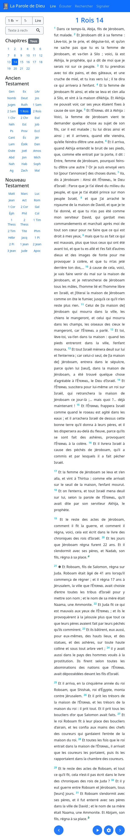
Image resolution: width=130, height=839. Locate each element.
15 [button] (21, 62)
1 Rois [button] (24, 111)
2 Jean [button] (37, 244)
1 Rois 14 (89, 20)
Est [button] (24, 124)
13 (69, 348)
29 (55, 767)
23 (83, 628)
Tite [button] (24, 231)
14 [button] (15, 62)
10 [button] (28, 55)
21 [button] (21, 68)
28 (79, 739)
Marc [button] (24, 194)
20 (103, 537)
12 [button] (40, 55)
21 (55, 566)
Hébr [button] (11, 237)
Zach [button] (24, 170)
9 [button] (21, 55)
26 (85, 695)
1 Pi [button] (37, 237)
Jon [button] (24, 157)
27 (118, 714)
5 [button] (34, 49)
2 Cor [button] (24, 207)
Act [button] (24, 200)
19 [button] (9, 68)
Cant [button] (11, 137)
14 (118, 380)
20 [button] (15, 68)
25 (55, 682)
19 (55, 518)
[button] (59, 830)
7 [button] (8, 55)
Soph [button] (37, 164)
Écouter (65, 6)
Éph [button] (11, 213)
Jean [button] (12, 200)
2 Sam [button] (11, 111)
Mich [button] (37, 157)
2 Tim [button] (12, 231)
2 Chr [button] (24, 118)
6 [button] (40, 49)
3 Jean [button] (11, 251)
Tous (33, 41)
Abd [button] (11, 157)
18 (55, 490)
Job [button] (37, 124)
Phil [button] (24, 213)
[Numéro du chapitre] (26, 21)
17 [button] (34, 62)
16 (90, 442)
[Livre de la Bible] (13, 21)
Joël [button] (24, 151)
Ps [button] (11, 131)
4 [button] (27, 49)
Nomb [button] (11, 98)
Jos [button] (37, 98)
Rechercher (84, 6)
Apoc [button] (37, 251)
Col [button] (37, 213)
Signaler (102, 6)
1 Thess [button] (12, 222)
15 (78, 405)
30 (112, 780)
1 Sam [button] (37, 105)
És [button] (24, 137)
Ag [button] (12, 170)
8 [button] (15, 55)
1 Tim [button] (37, 220)
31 (77, 792)
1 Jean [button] (24, 244)
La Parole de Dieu (24, 6)
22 (95, 603)
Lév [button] (37, 91)
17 (55, 471)
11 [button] (34, 55)
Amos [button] (37, 151)
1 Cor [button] (11, 207)
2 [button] (15, 49)
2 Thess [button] (24, 222)
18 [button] (40, 62)
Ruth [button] (24, 105)
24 (108, 647)
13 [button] (9, 62)
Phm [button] (37, 231)
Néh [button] (11, 124)
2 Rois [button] (37, 111)
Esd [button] (37, 118)
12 (111, 329)
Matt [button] (11, 194)
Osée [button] (11, 151)
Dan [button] (37, 144)
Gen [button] (11, 91)
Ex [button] (24, 91)
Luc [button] (37, 194)
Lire (53, 6)
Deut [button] (24, 98)
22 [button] (28, 68)
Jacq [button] (24, 237)
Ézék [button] (24, 144)
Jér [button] (37, 137)
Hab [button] (24, 164)
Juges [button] (12, 105)
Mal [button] (37, 170)
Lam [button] (12, 144)
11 (82, 304)
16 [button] (28, 62)
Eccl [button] (37, 131)
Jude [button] (24, 251)
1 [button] (8, 49)
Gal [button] (37, 207)
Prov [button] (24, 131)
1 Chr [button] (11, 118)
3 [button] (21, 49)
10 (86, 266)
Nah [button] (11, 164)
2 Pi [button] (11, 244)
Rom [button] (37, 200)
